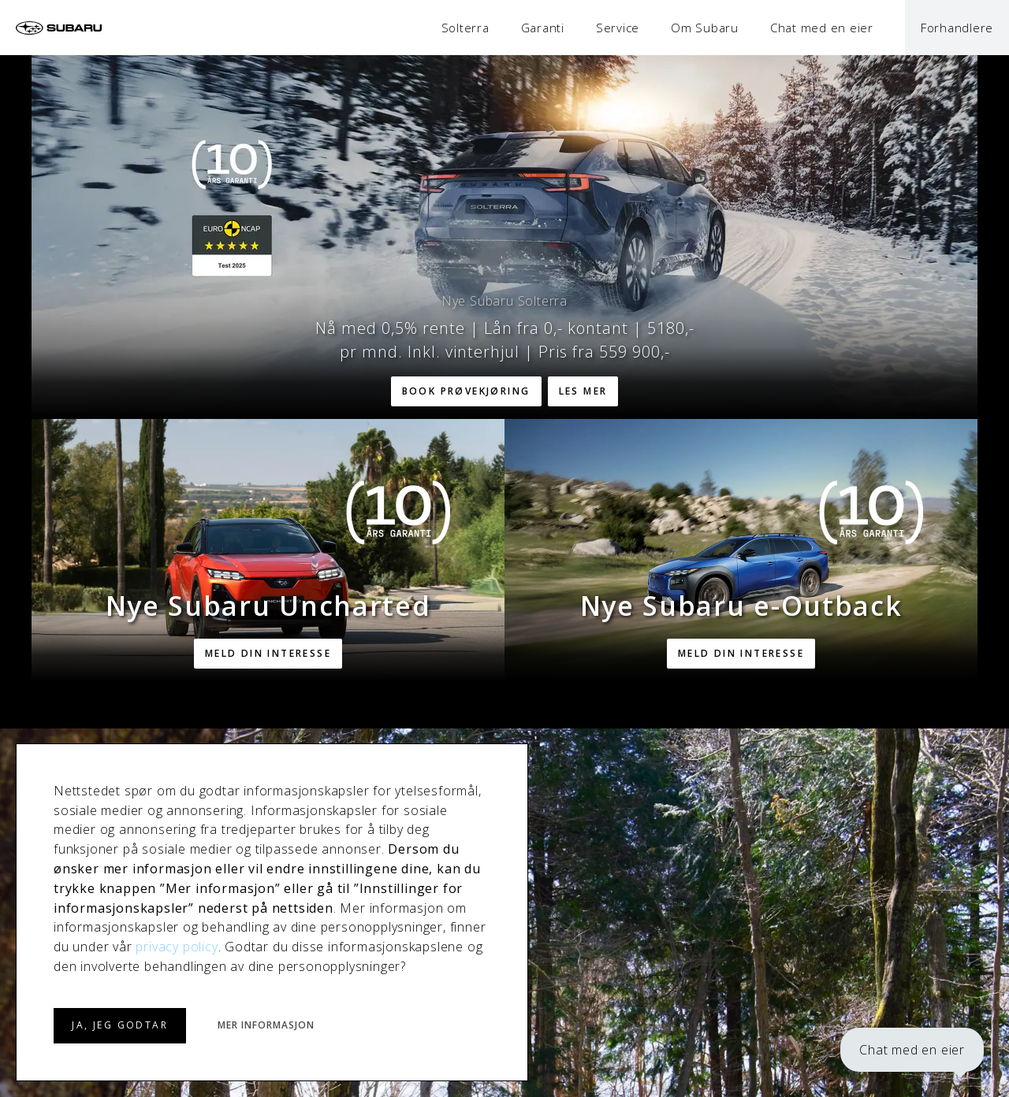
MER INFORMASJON (266, 1025)
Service (617, 27)
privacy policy (177, 946)
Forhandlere (957, 27)
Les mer (583, 391)
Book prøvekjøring (466, 391)
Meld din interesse (268, 653)
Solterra (465, 27)
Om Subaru (705, 27)
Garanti (542, 27)
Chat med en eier (912, 1049)
